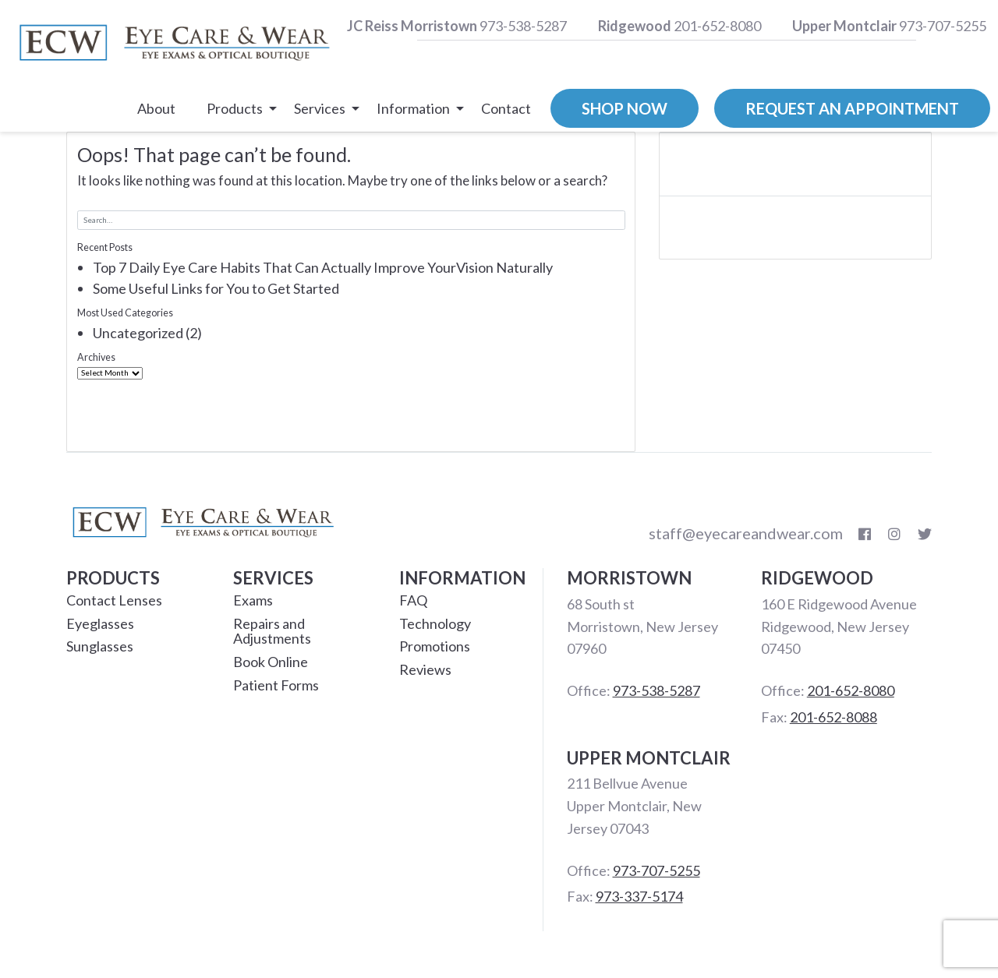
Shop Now (624, 108)
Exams (253, 600)
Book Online (270, 661)
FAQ (413, 600)
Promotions (434, 646)
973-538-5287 (457, 25)
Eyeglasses (100, 623)
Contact (506, 108)
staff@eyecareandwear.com (746, 533)
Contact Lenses (114, 600)
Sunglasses (99, 646)
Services (319, 108)
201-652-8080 (679, 25)
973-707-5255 (889, 25)
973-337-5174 (639, 896)
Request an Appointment (852, 108)
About (156, 108)
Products (235, 108)
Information (413, 108)
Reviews (425, 669)
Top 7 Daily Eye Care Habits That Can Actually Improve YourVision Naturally (323, 267)
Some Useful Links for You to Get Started (216, 288)
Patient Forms (276, 685)
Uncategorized (138, 332)
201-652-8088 (833, 717)
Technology (435, 623)
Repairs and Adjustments (272, 631)
